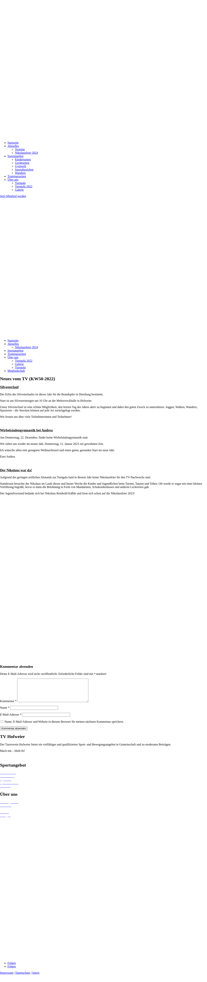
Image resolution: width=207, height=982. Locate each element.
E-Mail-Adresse (10, 719)
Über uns (12, 179)
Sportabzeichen (24, 169)
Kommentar (8, 705)
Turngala (20, 183)
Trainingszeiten (16, 176)
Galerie (19, 189)
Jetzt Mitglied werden (13, 196)
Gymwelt (20, 166)
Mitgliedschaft (16, 370)
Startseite (13, 142)
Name (4, 712)
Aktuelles (13, 146)
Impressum (6, 977)
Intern (35, 977)
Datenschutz (22, 977)
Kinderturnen (23, 159)
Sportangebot (15, 156)
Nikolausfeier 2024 (26, 152)
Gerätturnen (22, 162)
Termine (20, 149)
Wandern (20, 173)
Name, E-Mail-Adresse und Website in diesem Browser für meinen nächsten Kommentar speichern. (64, 726)
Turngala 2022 (23, 186)
